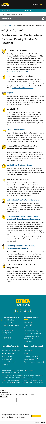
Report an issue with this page (33, 362)
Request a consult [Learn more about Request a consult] (7, 356)
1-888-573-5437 (6, 338)
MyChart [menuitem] (26, 10)
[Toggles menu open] (43, 4)
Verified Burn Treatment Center (19, 165)
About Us (9, 25)
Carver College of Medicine (14, 380)
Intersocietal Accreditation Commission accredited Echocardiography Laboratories (23, 217)
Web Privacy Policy (7, 372)
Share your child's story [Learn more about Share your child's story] (31, 331)
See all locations (9, 320)
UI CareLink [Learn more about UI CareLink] (5, 365)
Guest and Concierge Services (35, 375)
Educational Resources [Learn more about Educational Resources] (8, 362)
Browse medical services (11, 325)
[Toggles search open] (41, 4)
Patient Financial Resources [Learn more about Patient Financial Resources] (32, 333)
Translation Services (7, 375)
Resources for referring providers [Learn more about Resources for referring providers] (11, 350)
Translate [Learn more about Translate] (35, 4)
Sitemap (4, 380)
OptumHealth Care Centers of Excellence (23, 200)
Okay (36, 415)
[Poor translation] (5, 396)
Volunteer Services (16, 377)
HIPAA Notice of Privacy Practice (24, 370)
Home (3, 25)
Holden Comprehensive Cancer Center (32, 380)
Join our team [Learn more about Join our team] (28, 350)
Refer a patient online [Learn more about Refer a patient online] (8, 353)
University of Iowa (38, 382)
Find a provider (8, 323)
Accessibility (16, 372)
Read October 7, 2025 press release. (17, 71)
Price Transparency (28, 377)
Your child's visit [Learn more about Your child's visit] (29, 322)
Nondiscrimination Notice (8, 370)
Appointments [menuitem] (6, 10)
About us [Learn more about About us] (26, 353)
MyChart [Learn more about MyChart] (27, 325)
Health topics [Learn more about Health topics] (28, 341)
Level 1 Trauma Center (15, 129)
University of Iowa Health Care (24, 382)
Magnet (10, 92)
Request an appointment (11, 317)
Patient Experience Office (20, 375)
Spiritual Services (6, 377)
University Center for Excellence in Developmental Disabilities (20, 247)
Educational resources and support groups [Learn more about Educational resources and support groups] (32, 337)
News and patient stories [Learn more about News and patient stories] (31, 356)
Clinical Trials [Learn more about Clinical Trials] (6, 359)
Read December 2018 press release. (22, 88)
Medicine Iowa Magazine (8, 382)
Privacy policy (5, 419)
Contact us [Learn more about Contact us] (27, 328)
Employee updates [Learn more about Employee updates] (29, 359)
